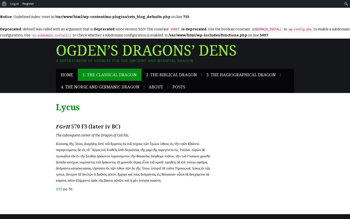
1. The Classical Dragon (110, 74)
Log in (14, 4)
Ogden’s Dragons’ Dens (146, 50)
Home (67, 74)
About (156, 86)
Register (28, 4)
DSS (59, 189)
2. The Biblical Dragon (171, 74)
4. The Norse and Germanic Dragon (100, 86)
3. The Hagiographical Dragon (241, 74)
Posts (179, 86)
